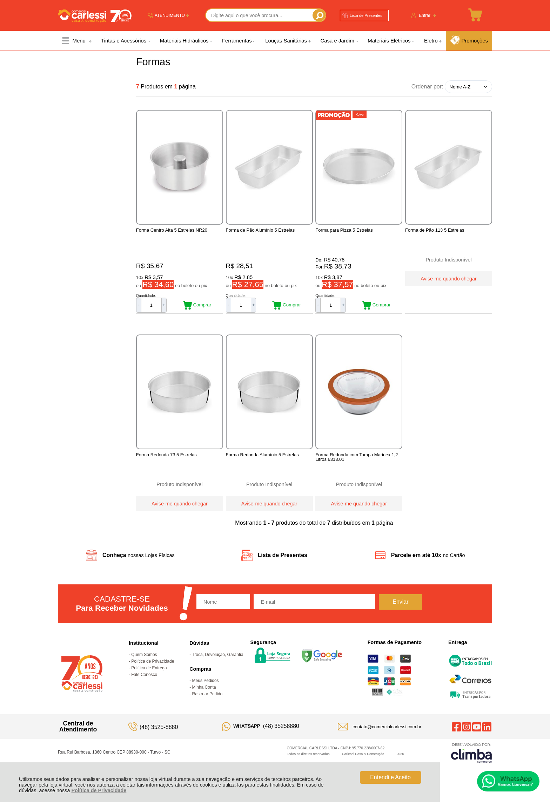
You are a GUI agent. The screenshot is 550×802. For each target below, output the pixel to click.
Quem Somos (144, 662)
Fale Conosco (144, 682)
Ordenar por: (427, 87)
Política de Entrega (149, 675)
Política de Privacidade (98, 790)
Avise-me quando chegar (449, 278)
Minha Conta (204, 694)
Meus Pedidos (205, 687)
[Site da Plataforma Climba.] (471, 760)
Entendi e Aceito (390, 777)
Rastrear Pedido (207, 701)
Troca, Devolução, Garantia (217, 662)
